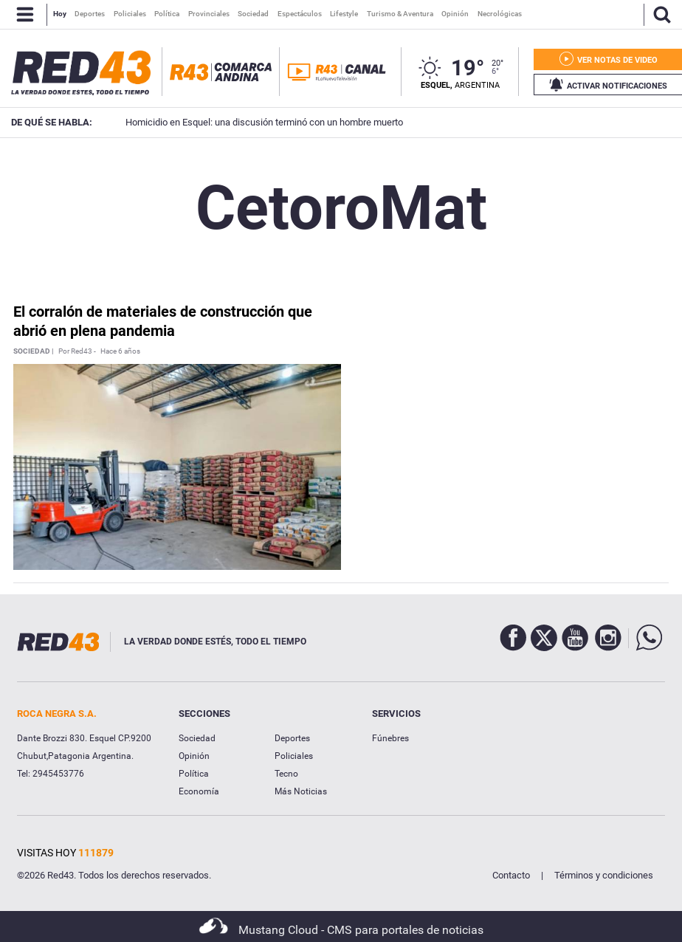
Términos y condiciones (603, 875)
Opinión (194, 756)
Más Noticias (301, 791)
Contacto (511, 875)
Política (194, 774)
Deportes (292, 738)
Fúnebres (390, 738)
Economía (199, 791)
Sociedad (197, 738)
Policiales (294, 756)
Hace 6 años (120, 351)
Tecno (286, 774)
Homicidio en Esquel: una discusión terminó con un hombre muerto (243, 122)
